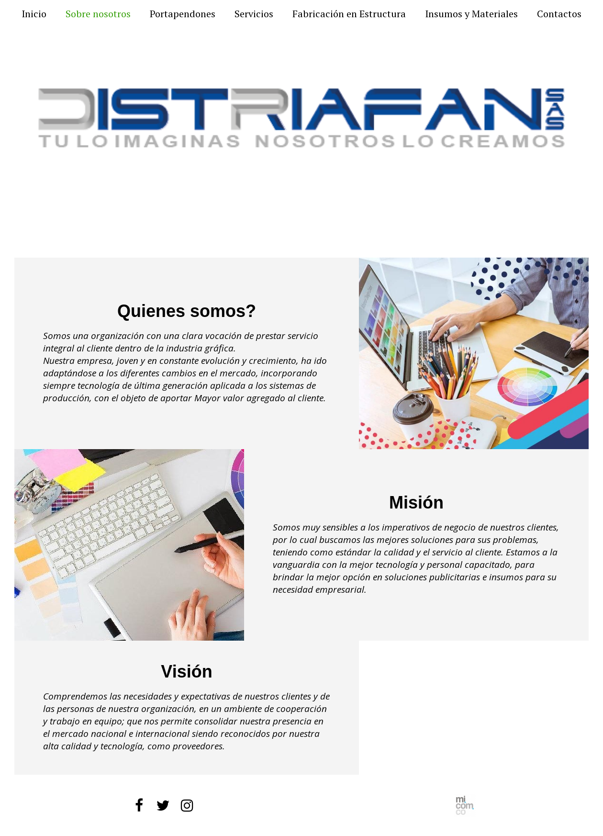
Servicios (253, 14)
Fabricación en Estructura (349, 14)
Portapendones (182, 14)
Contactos (559, 14)
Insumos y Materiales (471, 14)
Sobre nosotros (98, 14)
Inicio (34, 14)
